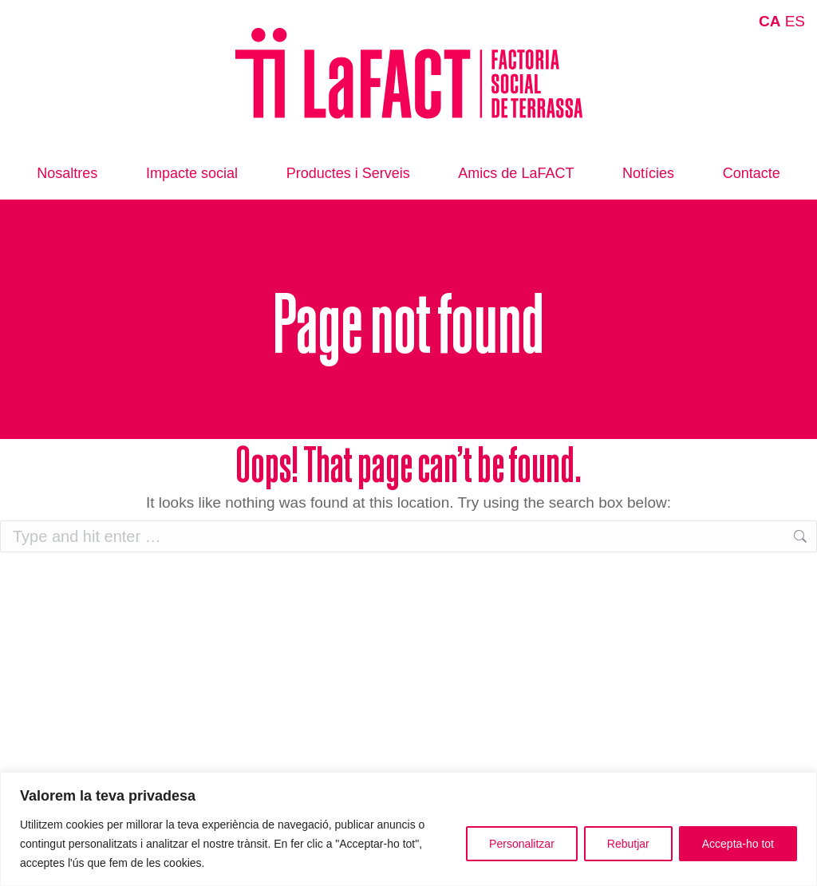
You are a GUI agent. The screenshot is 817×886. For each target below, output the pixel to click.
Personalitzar (522, 843)
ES (795, 21)
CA (769, 21)
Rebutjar (628, 843)
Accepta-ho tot (738, 843)
